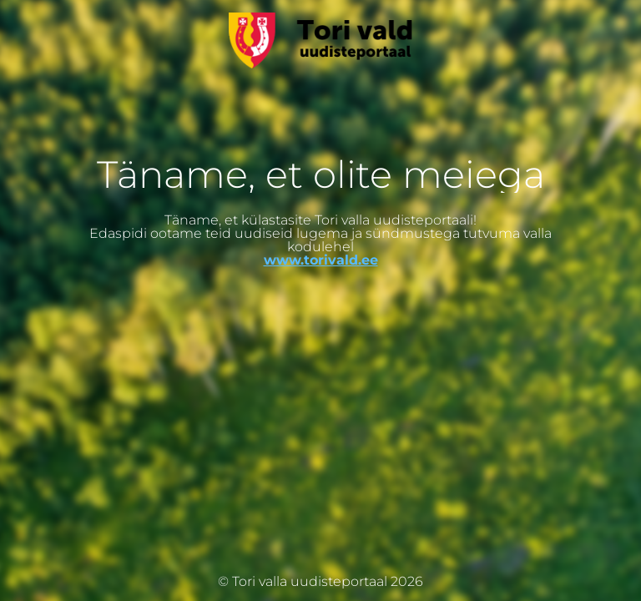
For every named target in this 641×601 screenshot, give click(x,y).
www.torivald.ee (321, 260)
